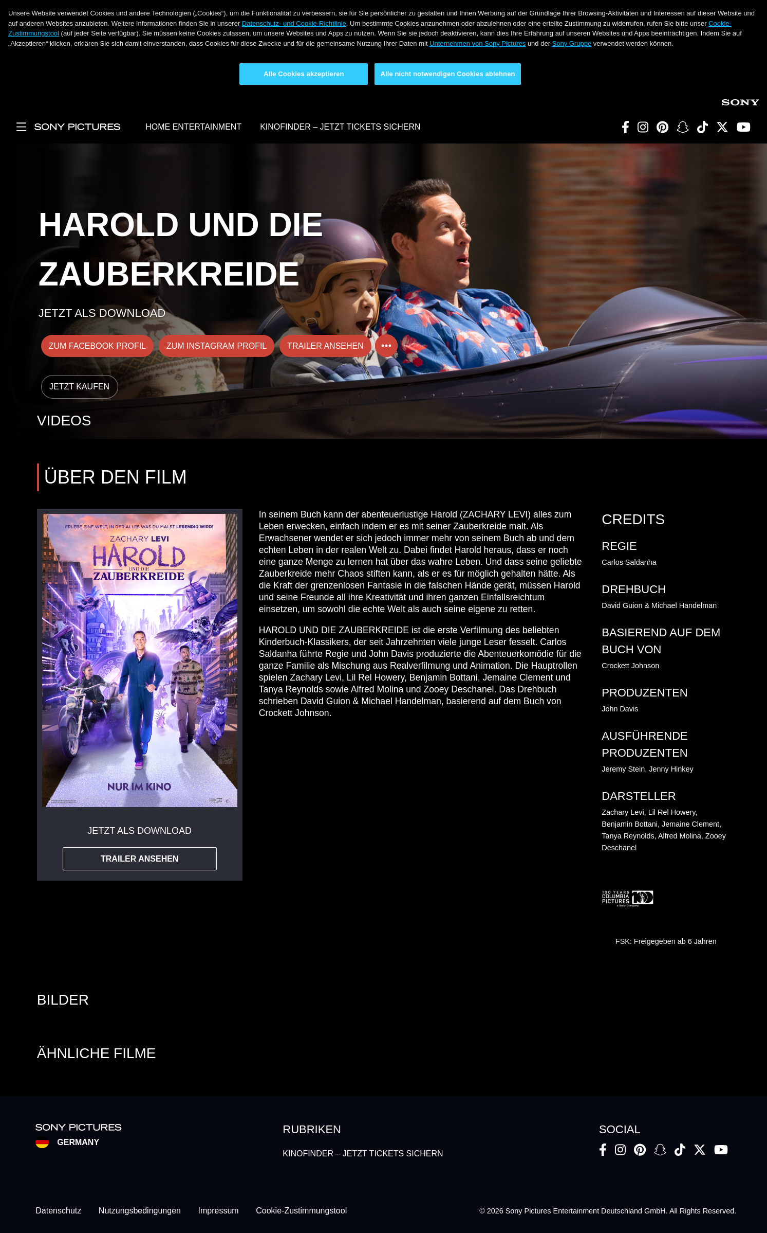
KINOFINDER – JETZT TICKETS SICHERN (340, 126)
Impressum (218, 1211)
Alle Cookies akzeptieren (304, 74)
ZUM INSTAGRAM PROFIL (216, 346)
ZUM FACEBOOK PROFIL (97, 346)
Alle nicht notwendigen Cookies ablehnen (447, 74)
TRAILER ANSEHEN (325, 346)
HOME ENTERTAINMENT (193, 126)
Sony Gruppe (572, 43)
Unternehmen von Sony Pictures (477, 43)
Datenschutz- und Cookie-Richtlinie (294, 23)
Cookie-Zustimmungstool (301, 1211)
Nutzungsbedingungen (140, 1211)
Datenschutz (58, 1211)
